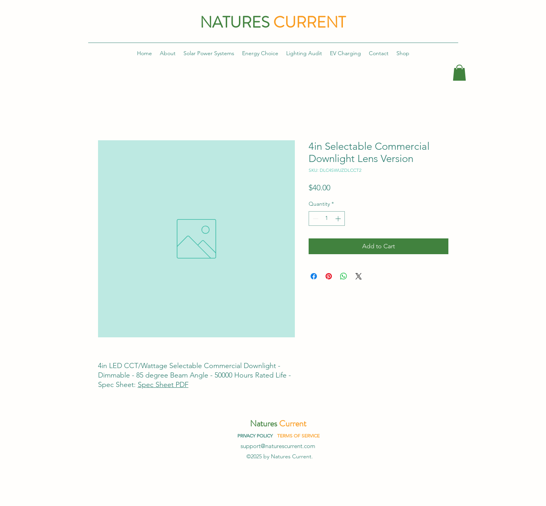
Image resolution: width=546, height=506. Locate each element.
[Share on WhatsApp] (343, 276)
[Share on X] (358, 276)
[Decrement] (315, 218)
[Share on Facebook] (313, 276)
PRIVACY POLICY (255, 436)
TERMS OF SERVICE (298, 436)
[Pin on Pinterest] (328, 276)
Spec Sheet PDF (163, 384)
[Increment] (339, 218)
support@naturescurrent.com (278, 446)
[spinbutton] (327, 218)
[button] (459, 73)
